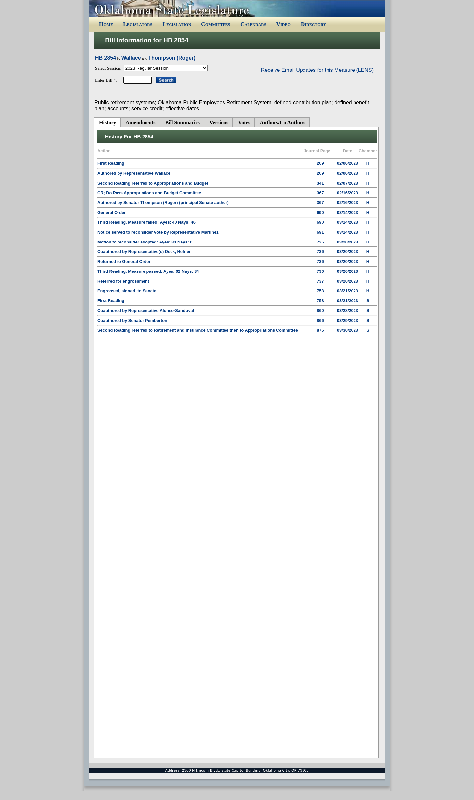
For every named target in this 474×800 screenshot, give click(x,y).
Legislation (176, 24)
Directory (313, 24)
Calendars (253, 24)
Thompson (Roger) (171, 58)
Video (283, 24)
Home (106, 24)
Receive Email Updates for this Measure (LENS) (317, 70)
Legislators (137, 24)
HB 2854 (105, 58)
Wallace (131, 58)
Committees (215, 24)
